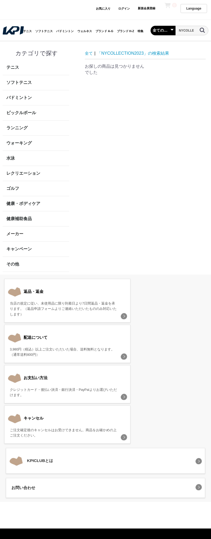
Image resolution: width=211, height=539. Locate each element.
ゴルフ (12, 188)
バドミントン (65, 31)
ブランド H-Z (125, 31)
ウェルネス (84, 31)
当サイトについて (44, 461)
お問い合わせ (171, 461)
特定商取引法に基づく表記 (131, 461)
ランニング (17, 128)
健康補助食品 (19, 218)
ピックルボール (21, 112)
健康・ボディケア (23, 203)
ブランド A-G (104, 31)
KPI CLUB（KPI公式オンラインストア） (105, 484)
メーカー (14, 234)
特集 (140, 31)
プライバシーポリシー (83, 461)
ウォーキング (19, 143)
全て (89, 53)
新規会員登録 (146, 8)
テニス (27, 31)
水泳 (10, 158)
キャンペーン (19, 249)
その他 (12, 264)
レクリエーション (23, 173)
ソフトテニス (44, 31)
